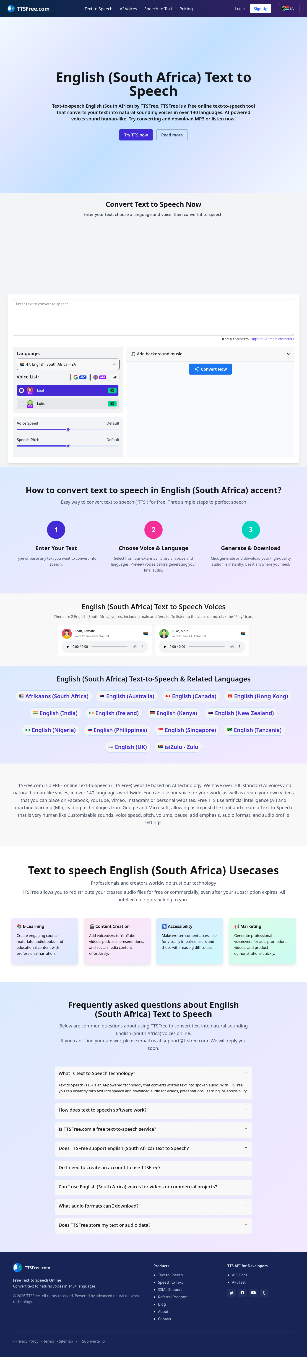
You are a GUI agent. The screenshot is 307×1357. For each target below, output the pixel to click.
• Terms (47, 1341)
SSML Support (170, 1289)
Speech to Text (158, 8)
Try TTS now (136, 135)
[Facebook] (242, 1293)
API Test (239, 1282)
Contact (164, 1318)
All (115, 377)
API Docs (239, 1274)
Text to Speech (98, 8)
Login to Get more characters (272, 339)
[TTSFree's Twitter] (231, 1293)
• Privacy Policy (25, 1341)
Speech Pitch (28, 439)
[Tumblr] (264, 1293)
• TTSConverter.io (90, 1341)
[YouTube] (253, 1293)
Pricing (186, 8)
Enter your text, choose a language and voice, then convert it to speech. (153, 214)
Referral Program (172, 1296)
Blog (162, 1304)
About (163, 1311)
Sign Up (261, 8)
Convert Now (210, 369)
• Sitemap (65, 1341)
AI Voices (128, 8)
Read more (172, 135)
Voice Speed (27, 423)
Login (240, 8)
